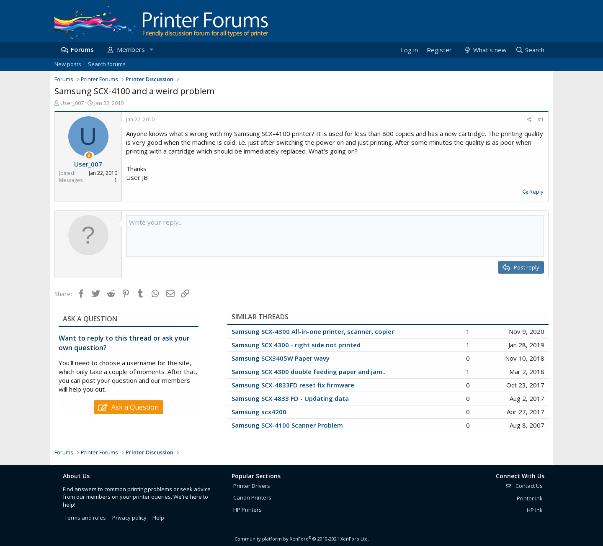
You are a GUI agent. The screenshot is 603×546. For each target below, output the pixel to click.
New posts (67, 64)
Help (158, 517)
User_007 (72, 103)
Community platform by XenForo (301, 539)
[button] (151, 49)
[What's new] (484, 50)
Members (131, 49)
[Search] (530, 50)
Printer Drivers (251, 486)
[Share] (529, 120)
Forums (82, 49)
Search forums (107, 64)
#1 (541, 119)
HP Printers (247, 509)
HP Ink (535, 510)
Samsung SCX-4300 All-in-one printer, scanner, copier (313, 331)
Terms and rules (85, 517)
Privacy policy (129, 517)
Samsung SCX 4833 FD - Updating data (290, 398)
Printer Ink (530, 498)
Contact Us (524, 486)
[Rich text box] (335, 236)
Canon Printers (252, 497)
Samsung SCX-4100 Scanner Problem (287, 425)
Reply (536, 191)
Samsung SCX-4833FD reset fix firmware (293, 385)
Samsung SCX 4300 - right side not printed (296, 345)
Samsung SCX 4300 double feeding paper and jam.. (309, 371)
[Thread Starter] (89, 155)
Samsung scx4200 (259, 412)
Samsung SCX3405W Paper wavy (281, 358)
